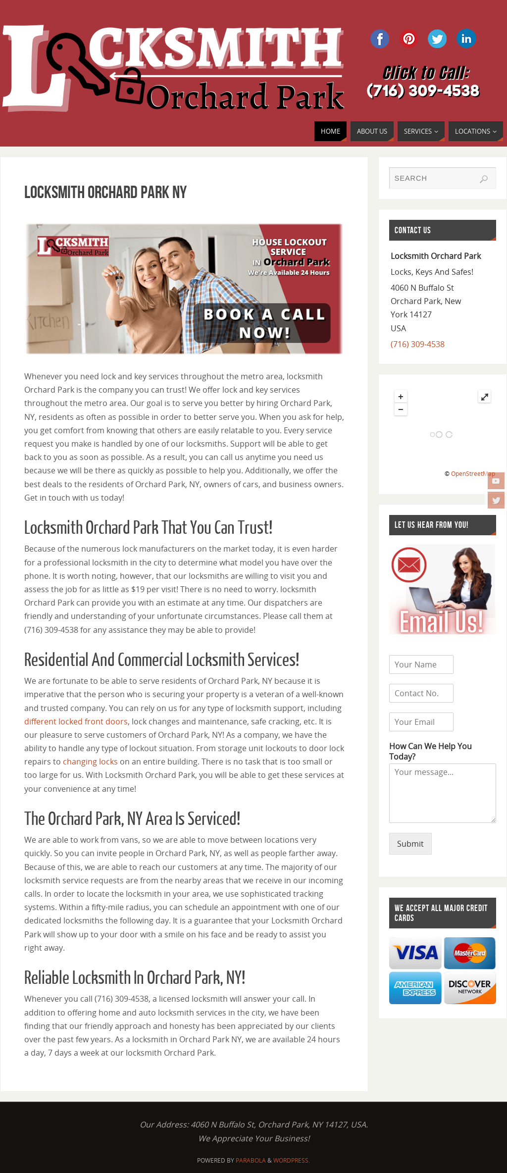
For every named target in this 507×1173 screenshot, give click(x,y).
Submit (410, 843)
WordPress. (291, 1160)
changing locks (90, 761)
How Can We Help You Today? (430, 751)
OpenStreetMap (473, 473)
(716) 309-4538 (418, 344)
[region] (184, 289)
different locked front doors (76, 721)
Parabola (251, 1160)
